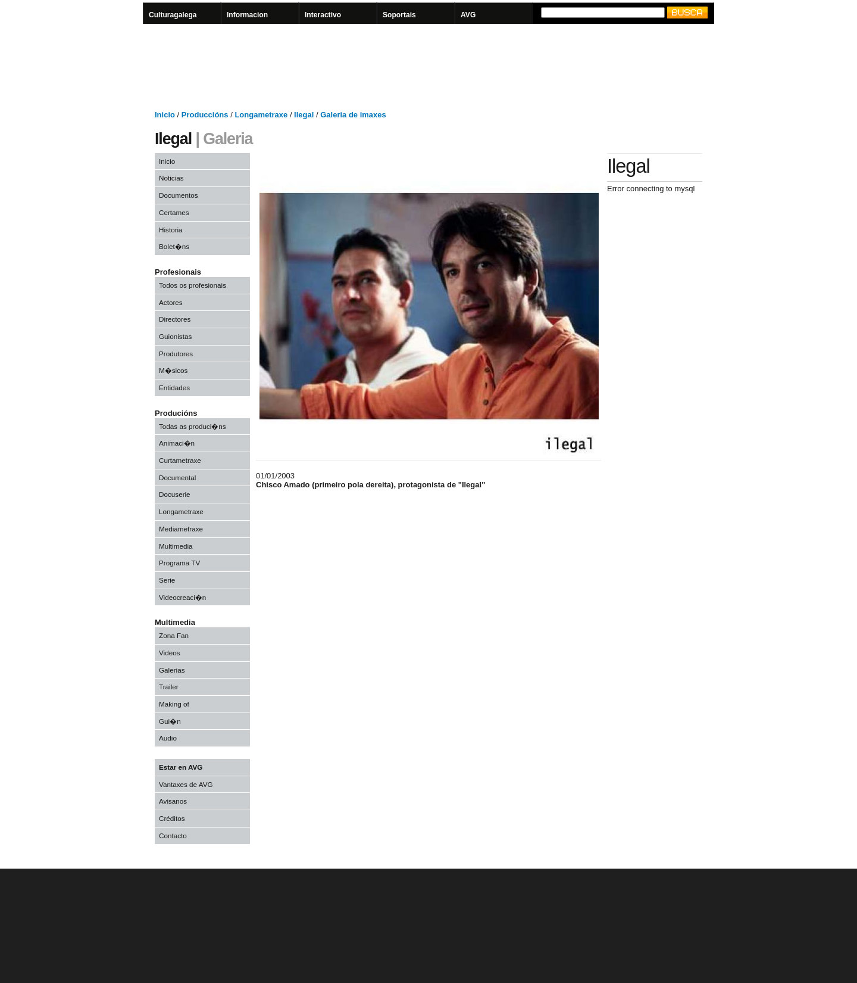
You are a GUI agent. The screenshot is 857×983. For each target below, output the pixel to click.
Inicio (167, 161)
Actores (171, 302)
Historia (171, 230)
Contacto (173, 835)
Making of (174, 704)
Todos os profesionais (192, 285)
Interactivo (323, 15)
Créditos (172, 818)
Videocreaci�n (182, 597)
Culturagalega (173, 15)
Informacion (247, 15)
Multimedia (176, 546)
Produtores (176, 353)
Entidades (174, 387)
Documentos (178, 195)
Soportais (399, 15)
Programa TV (179, 563)
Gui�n (170, 721)
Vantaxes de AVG (186, 784)
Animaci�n (177, 443)
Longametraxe (181, 511)
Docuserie (174, 494)
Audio (168, 738)
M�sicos (173, 370)
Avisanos (173, 801)
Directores (174, 319)
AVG (468, 15)
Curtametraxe (180, 460)
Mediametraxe (181, 529)
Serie (167, 580)
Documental (177, 477)
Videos (169, 653)
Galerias (172, 670)
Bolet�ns (174, 246)
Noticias (171, 178)
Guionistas (175, 336)
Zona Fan (174, 635)
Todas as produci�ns (192, 426)
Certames (174, 212)
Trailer (169, 686)
